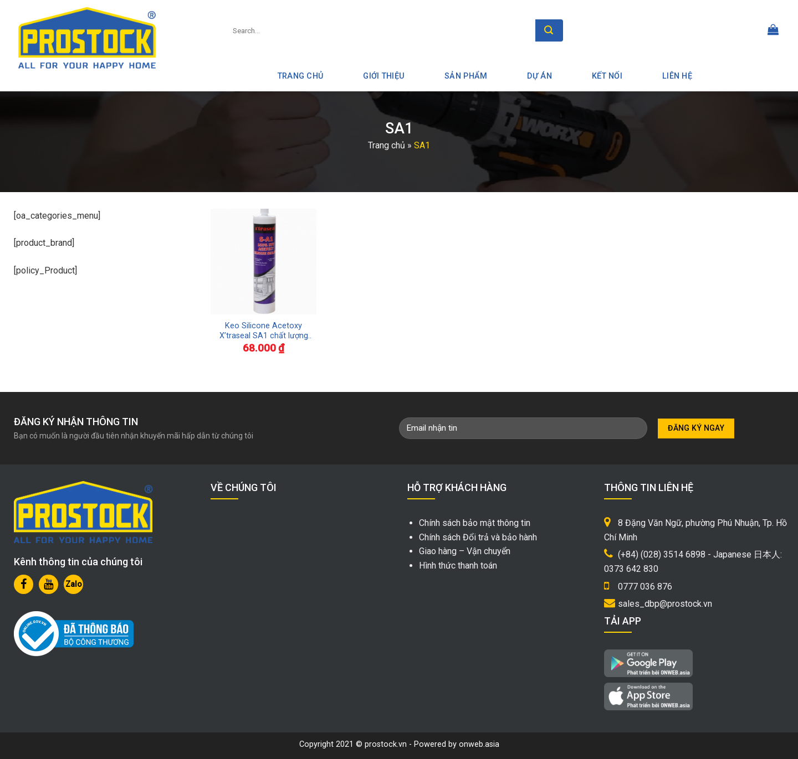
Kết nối (607, 76)
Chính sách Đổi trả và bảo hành (478, 537)
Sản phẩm (465, 76)
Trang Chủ (301, 76)
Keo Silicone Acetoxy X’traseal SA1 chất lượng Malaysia (263, 331)
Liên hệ (677, 76)
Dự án (539, 76)
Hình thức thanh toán (458, 565)
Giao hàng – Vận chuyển (464, 551)
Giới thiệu (384, 76)
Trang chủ (386, 145)
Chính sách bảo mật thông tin (474, 523)
